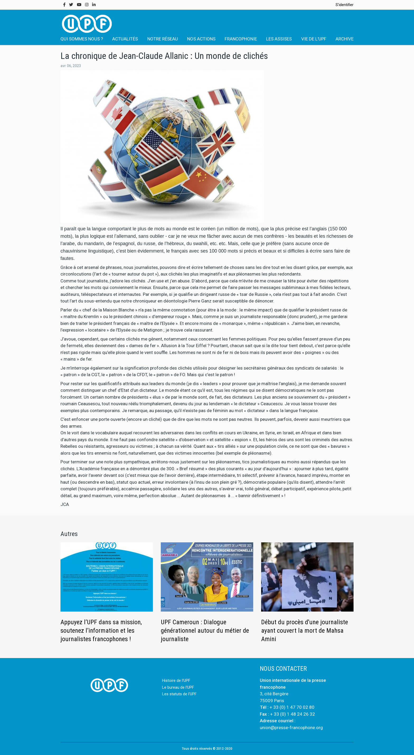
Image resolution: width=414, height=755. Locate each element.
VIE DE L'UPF (313, 38)
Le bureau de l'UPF (178, 687)
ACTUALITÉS (125, 38)
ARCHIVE (345, 38)
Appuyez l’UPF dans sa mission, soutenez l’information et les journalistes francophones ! (101, 630)
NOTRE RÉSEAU (162, 38)
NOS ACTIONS (201, 38)
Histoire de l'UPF (176, 680)
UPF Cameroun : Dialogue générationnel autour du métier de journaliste (205, 630)
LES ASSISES (279, 38)
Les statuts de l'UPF (179, 694)
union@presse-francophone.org (291, 727)
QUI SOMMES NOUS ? (81, 38)
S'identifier (345, 4)
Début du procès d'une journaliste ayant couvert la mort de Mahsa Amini (304, 630)
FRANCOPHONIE (241, 38)
